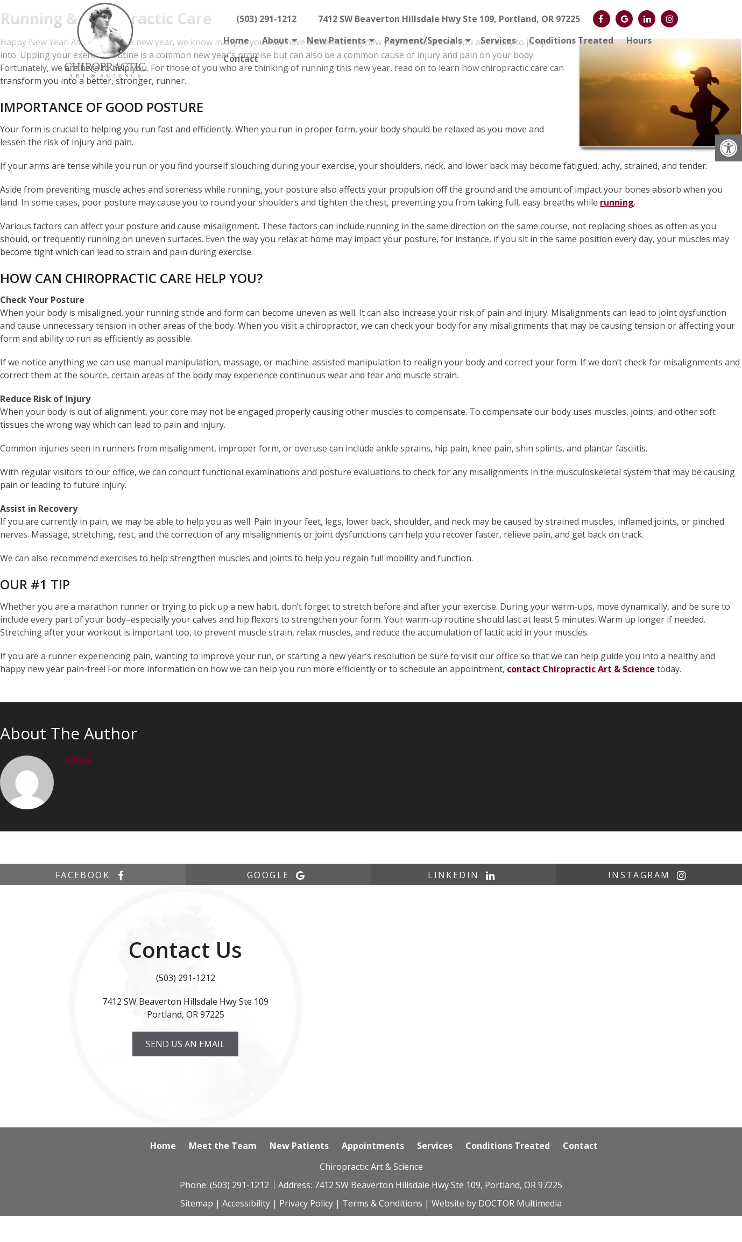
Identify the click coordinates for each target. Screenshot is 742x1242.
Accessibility (246, 1203)
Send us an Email (185, 1044)
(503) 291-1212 (266, 19)
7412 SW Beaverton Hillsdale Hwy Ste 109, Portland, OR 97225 (449, 19)
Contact (240, 59)
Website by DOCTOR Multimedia (497, 1203)
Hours (639, 40)
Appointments (373, 1146)
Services (498, 40)
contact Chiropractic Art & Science (581, 669)
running (617, 202)
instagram (649, 875)
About (275, 40)
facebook (92, 875)
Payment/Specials (423, 40)
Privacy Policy (306, 1203)
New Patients (336, 40)
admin (79, 760)
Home (236, 40)
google (278, 875)
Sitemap (196, 1203)
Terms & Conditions (382, 1203)
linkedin (463, 875)
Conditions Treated (571, 40)
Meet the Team (223, 1146)
